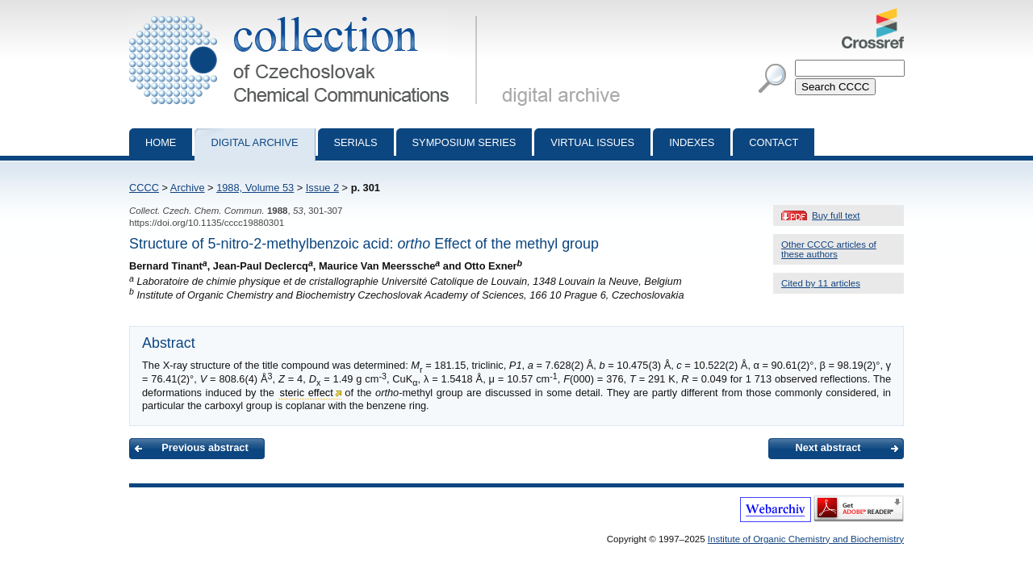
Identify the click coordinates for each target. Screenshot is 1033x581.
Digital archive (254, 142)
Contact (773, 142)
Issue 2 (322, 188)
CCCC (144, 188)
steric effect (306, 393)
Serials (356, 142)
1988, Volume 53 (255, 188)
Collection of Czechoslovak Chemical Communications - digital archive (306, 14)
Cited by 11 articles (820, 283)
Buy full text (836, 215)
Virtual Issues (592, 142)
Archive (187, 188)
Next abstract (827, 447)
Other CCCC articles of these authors (828, 249)
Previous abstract (204, 447)
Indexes (691, 142)
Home (160, 142)
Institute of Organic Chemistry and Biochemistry (806, 539)
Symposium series (464, 142)
